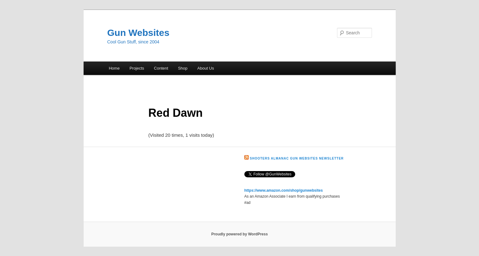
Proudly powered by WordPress (239, 234)
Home (114, 68)
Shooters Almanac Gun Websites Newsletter (297, 158)
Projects (137, 68)
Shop (182, 68)
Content (161, 68)
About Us (205, 68)
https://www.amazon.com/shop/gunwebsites (283, 190)
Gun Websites (138, 32)
